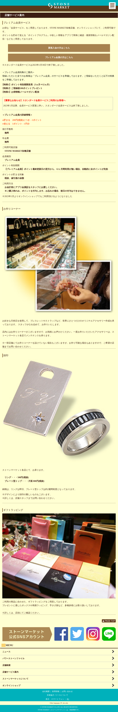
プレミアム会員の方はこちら (59, 57)
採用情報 (55, 691)
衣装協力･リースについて (57, 695)
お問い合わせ (67, 691)
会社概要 (46, 691)
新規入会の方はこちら (59, 48)
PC (68, 699)
